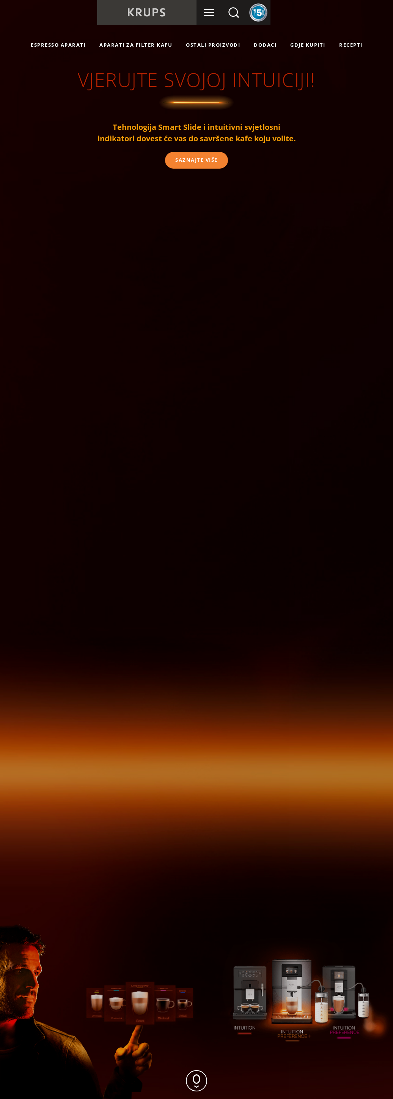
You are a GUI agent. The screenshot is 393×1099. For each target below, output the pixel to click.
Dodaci (265, 44)
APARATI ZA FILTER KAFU (135, 44)
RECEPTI (351, 44)
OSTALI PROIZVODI (213, 44)
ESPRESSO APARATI (58, 44)
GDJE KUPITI (307, 44)
